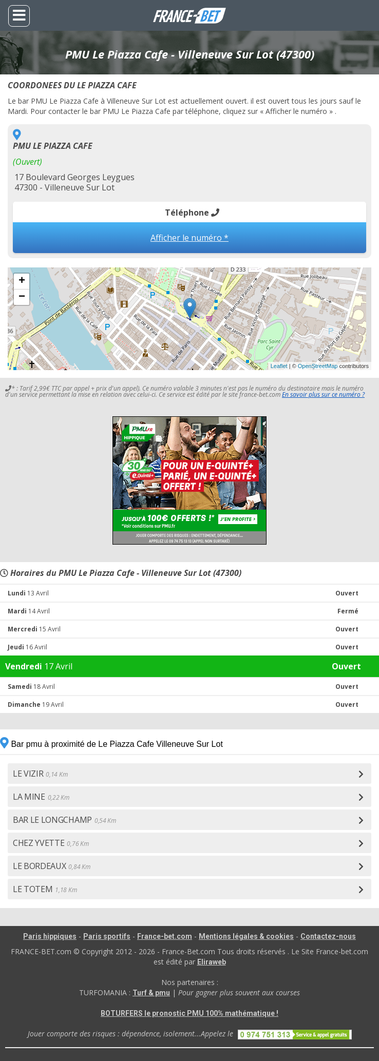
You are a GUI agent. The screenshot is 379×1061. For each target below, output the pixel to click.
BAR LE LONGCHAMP (64, 819)
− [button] (21, 297)
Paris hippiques (50, 936)
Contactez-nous (328, 936)
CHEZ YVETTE (50, 842)
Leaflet (279, 366)
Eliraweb (211, 962)
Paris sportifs (106, 936)
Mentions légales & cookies (246, 936)
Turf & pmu (151, 993)
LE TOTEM (45, 889)
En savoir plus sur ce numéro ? (323, 394)
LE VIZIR (40, 773)
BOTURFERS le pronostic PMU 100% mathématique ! (189, 1013)
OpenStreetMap (318, 366)
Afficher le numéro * (189, 237)
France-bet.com (164, 936)
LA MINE (41, 796)
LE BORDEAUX (51, 866)
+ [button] (21, 281)
